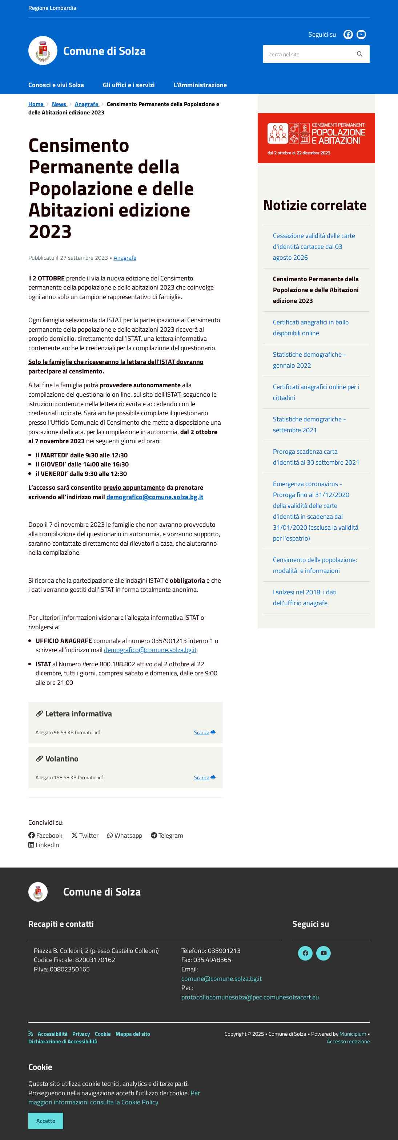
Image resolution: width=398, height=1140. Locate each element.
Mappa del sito (133, 1034)
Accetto (45, 1120)
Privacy (81, 1034)
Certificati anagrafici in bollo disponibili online (311, 327)
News (60, 104)
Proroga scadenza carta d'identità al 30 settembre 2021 (316, 456)
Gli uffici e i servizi (129, 85)
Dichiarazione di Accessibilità (62, 1041)
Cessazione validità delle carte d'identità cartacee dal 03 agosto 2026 (314, 246)
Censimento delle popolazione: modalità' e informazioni (315, 565)
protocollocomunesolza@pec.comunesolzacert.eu (250, 997)
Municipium (352, 1034)
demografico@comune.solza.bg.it (155, 497)
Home (36, 104)
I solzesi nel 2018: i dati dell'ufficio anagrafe (305, 597)
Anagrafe (87, 104)
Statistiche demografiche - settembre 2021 (309, 424)
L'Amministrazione (200, 85)
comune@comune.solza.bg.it (221, 978)
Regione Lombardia (52, 7)
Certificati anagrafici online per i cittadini (316, 392)
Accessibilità (53, 1034)
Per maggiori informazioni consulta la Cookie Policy (114, 1097)
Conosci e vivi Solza (56, 85)
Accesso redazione (348, 1041)
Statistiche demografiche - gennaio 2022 (309, 359)
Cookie (103, 1034)
